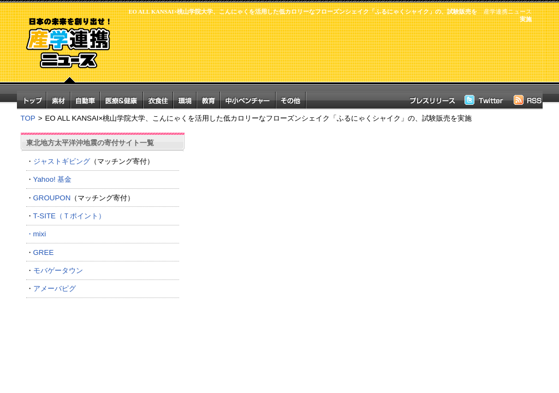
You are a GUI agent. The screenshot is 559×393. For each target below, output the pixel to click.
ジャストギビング (61, 161)
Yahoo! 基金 (52, 179)
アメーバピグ (54, 288)
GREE (43, 252)
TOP (28, 118)
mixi (39, 234)
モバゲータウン (58, 270)
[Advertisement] (328, 58)
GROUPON (52, 198)
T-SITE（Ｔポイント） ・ (102, 225)
